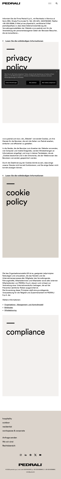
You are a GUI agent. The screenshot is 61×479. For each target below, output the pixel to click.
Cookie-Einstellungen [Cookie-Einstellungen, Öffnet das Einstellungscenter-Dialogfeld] (11, 82)
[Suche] (57, 3)
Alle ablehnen (33, 82)
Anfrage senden (9, 437)
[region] (31, 78)
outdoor (6, 422)
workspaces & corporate (13, 430)
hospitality (7, 418)
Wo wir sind (7, 441)
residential (7, 426)
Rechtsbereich (8, 445)
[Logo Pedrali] (11, 3)
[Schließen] (57, 72)
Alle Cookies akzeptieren (49, 82)
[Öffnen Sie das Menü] (50, 3)
